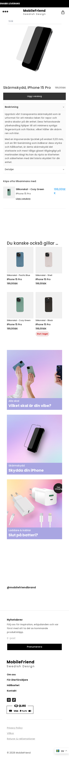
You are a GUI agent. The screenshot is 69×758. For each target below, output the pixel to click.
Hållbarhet (13, 685)
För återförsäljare (17, 679)
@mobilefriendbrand (21, 587)
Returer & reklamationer (21, 738)
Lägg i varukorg (34, 96)
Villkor (10, 733)
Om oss (11, 674)
